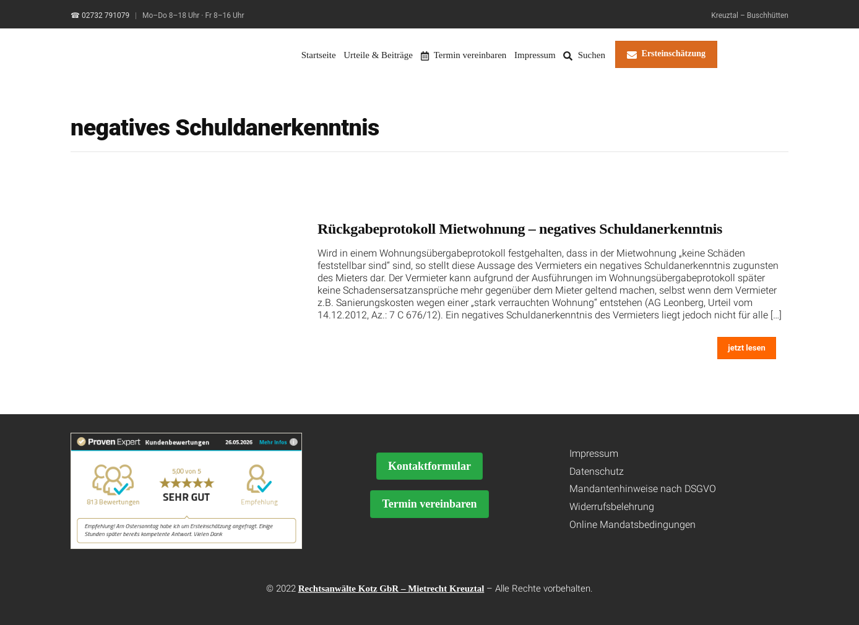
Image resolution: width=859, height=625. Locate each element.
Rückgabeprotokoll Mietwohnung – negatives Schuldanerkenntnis (519, 229)
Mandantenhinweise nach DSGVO (642, 489)
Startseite (318, 55)
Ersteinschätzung (666, 54)
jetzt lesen (747, 347)
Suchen (584, 55)
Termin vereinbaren (464, 55)
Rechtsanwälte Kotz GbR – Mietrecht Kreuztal (391, 588)
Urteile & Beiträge (378, 55)
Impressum (535, 55)
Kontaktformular (429, 466)
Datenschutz (596, 471)
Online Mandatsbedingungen (632, 524)
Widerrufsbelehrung (611, 506)
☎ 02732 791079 (100, 15)
